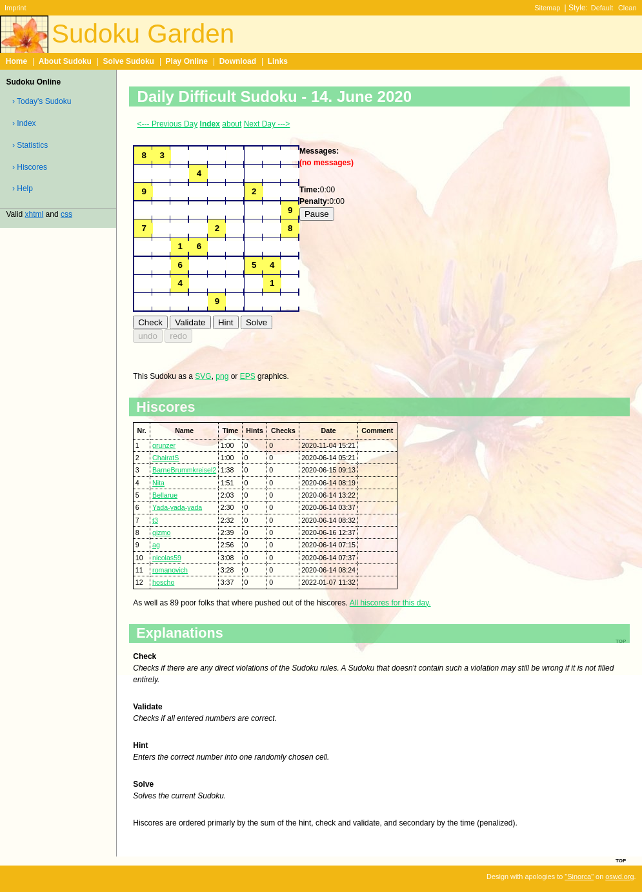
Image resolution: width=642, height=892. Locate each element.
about (231, 123)
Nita (158, 483)
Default (602, 8)
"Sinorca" (579, 876)
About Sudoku (65, 61)
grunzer (164, 445)
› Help (22, 188)
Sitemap (547, 8)
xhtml (34, 214)
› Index (24, 123)
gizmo (161, 532)
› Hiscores (29, 167)
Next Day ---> (267, 123)
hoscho (163, 582)
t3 (155, 520)
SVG (203, 376)
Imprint (15, 8)
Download (237, 61)
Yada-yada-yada (177, 507)
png (222, 376)
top (621, 860)
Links (278, 61)
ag (156, 545)
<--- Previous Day (167, 123)
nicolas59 (166, 558)
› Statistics (30, 145)
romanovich (170, 570)
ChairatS (165, 457)
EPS (248, 376)
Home (16, 61)
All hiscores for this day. (390, 602)
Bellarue (164, 495)
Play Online (187, 61)
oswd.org (619, 876)
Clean (627, 8)
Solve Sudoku (128, 61)
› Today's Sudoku (41, 101)
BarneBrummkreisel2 (184, 470)
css (66, 214)
